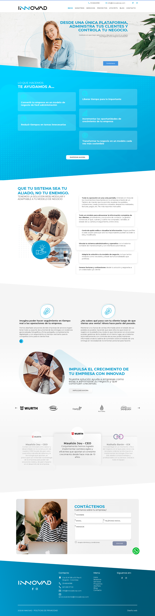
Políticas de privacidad (46, 611)
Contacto (131, 8)
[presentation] (16, 408)
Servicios (90, 8)
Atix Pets (113, 8)
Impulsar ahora (80, 390)
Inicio (70, 8)
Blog (96, 588)
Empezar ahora (77, 157)
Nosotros (79, 8)
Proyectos (102, 8)
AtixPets (97, 586)
